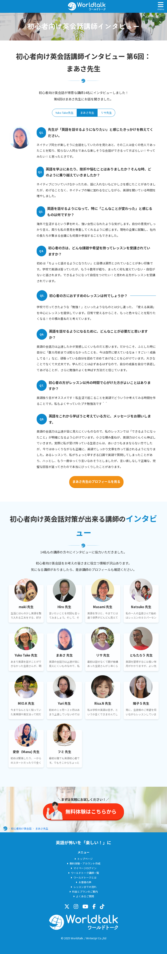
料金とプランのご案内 (85, 891)
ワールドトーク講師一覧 (85, 873)
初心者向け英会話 (21, 828)
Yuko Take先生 (64, 113)
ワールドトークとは (84, 877)
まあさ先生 (87, 113)
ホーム (5, 828)
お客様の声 (85, 882)
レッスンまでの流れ (84, 887)
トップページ (85, 858)
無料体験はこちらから (91, 811)
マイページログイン (84, 868)
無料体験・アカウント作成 (85, 863)
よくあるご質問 (85, 896)
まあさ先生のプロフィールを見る (96, 481)
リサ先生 (106, 113)
